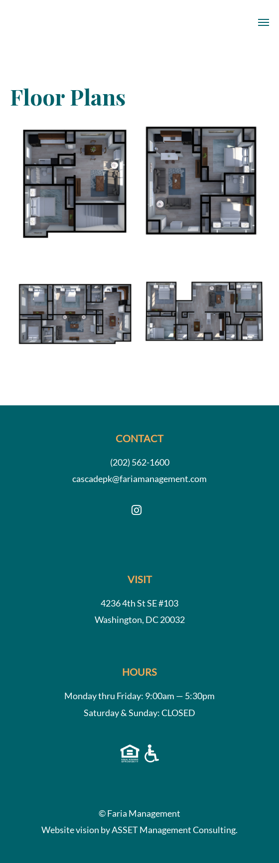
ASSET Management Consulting (174, 829)
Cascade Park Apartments (39, 22)
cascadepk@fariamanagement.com (139, 478)
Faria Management (143, 813)
